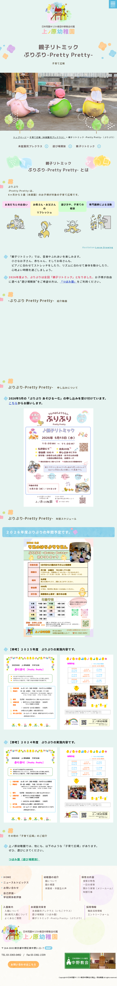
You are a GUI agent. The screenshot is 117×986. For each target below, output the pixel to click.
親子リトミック (85, 146)
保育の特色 (89, 880)
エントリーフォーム (98, 914)
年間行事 (88, 891)
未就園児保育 (38, 907)
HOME (7, 877)
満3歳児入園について (16, 914)
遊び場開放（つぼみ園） (45, 914)
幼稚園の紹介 (51, 877)
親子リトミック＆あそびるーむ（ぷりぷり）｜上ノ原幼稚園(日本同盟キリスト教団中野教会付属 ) (58, 19)
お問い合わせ (11, 888)
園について (51, 880)
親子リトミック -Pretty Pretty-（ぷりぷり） (57, 918)
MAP (48, 947)
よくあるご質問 (13, 918)
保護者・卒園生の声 (56, 888)
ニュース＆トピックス (16, 882)
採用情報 (91, 907)
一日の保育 (89, 884)
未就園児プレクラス (30, 146)
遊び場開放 (59, 146)
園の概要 (50, 884)
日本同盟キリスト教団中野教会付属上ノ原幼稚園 (85, 977)
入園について (12, 910)
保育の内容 (88, 877)
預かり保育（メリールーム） (98, 888)
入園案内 (8, 907)
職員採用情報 (95, 910)
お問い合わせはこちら (23, 964)
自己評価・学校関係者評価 (12, 895)
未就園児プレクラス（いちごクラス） (52, 910)
